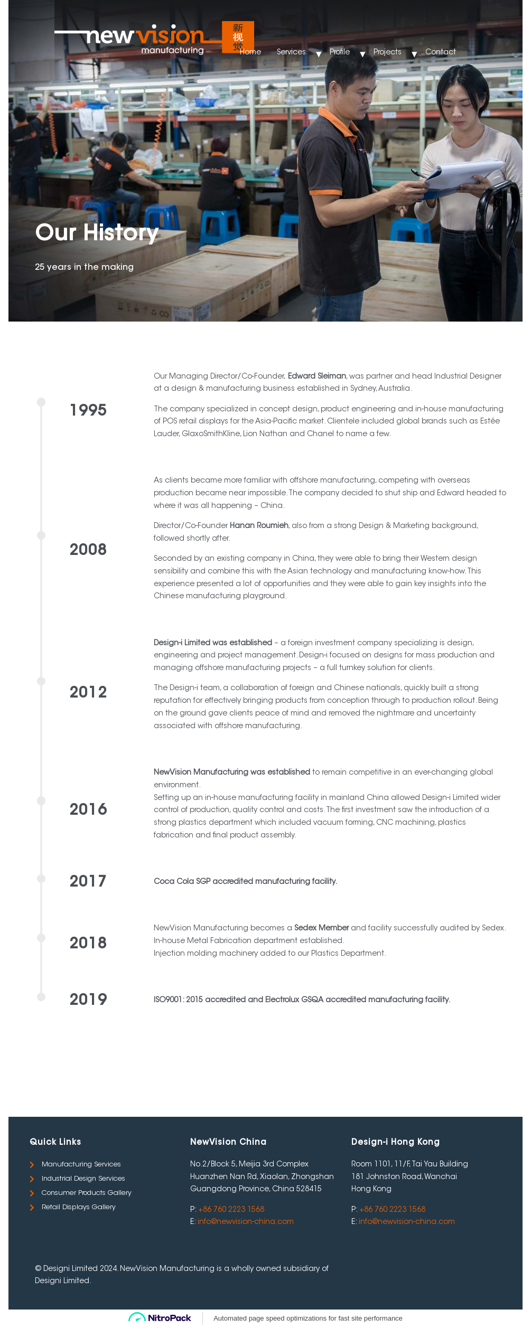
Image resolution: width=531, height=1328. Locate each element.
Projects (388, 52)
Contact (440, 52)
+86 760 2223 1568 (231, 1210)
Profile (340, 52)
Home (250, 52)
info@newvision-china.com (246, 1222)
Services (291, 52)
